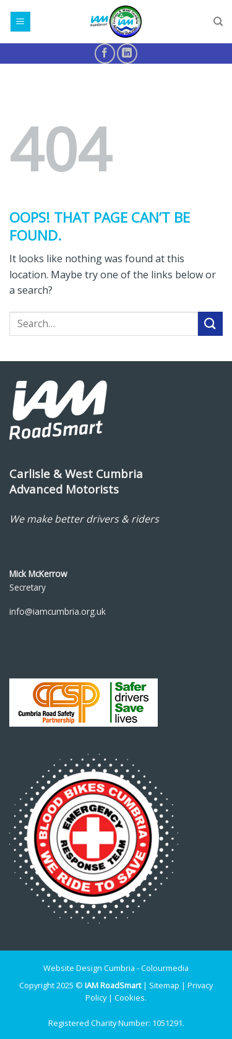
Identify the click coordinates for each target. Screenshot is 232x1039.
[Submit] (210, 324)
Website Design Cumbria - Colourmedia (116, 967)
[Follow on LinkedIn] (127, 53)
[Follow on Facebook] (105, 53)
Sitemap (164, 985)
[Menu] (21, 22)
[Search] (218, 21)
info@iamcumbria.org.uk (57, 611)
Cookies (129, 997)
